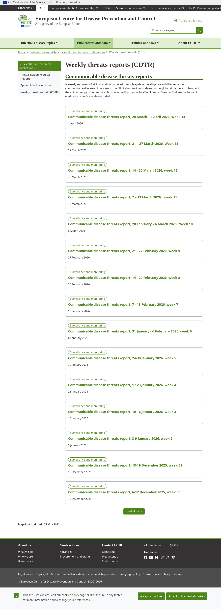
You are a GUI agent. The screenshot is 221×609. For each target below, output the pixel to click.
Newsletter (152, 545)
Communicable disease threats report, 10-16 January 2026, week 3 (122, 412)
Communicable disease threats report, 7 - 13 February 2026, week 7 (123, 304)
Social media (110, 561)
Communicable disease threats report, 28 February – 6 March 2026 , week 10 (130, 224)
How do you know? (68, 2)
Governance (25, 561)
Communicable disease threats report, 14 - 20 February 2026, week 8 (124, 278)
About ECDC (187, 43)
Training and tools (143, 43)
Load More (134, 511)
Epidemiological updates (36, 85)
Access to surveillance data (67, 574)
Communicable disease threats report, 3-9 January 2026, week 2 (120, 439)
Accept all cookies (151, 596)
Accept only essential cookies (187, 596)
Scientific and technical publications (83, 52)
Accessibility (162, 574)
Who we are (25, 556)
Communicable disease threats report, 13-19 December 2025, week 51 (125, 465)
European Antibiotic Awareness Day (74, 8)
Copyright (42, 574)
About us (24, 545)
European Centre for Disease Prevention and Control (95, 19)
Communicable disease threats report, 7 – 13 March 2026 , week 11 (122, 197)
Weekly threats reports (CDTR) (40, 92)
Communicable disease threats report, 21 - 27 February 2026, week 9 (124, 251)
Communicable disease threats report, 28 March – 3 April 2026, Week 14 (126, 117)
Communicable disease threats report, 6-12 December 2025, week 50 (124, 492)
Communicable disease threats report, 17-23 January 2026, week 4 (122, 385)
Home (22, 52)
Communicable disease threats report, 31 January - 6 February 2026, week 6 (130, 331)
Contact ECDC (112, 545)
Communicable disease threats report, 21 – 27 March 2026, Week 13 (123, 144)
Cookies (148, 574)
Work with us (69, 545)
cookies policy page (74, 595)
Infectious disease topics (38, 43)
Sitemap (178, 574)
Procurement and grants (75, 556)
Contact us (108, 552)
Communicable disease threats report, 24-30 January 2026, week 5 (122, 358)
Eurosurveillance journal (167, 8)
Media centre (110, 556)
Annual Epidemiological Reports (35, 76)
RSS (174, 545)
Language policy (130, 574)
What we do (25, 552)
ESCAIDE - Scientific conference (124, 8)
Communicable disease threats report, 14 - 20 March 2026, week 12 (122, 170)
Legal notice (25, 574)
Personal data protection (101, 574)
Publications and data (92, 43)
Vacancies (66, 552)
